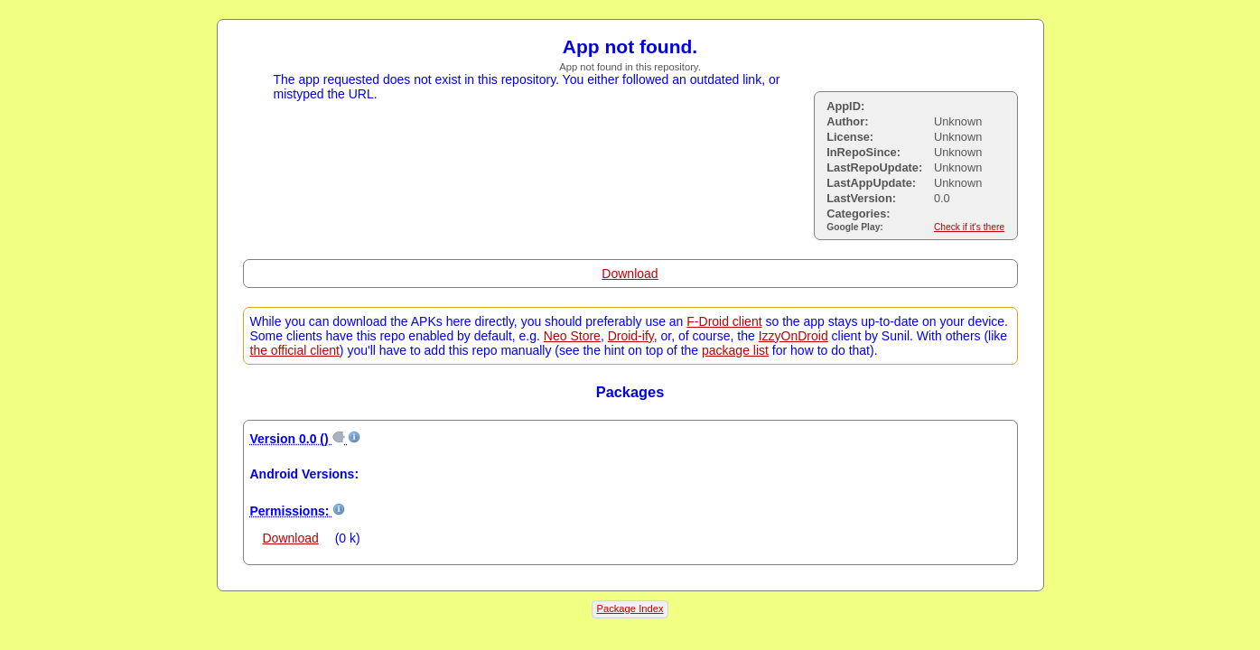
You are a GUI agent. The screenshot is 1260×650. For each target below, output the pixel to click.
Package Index (629, 608)
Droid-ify (631, 336)
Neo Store (572, 336)
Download (630, 273)
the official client (295, 350)
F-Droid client (723, 321)
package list (735, 350)
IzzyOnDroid (793, 336)
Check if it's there (969, 227)
